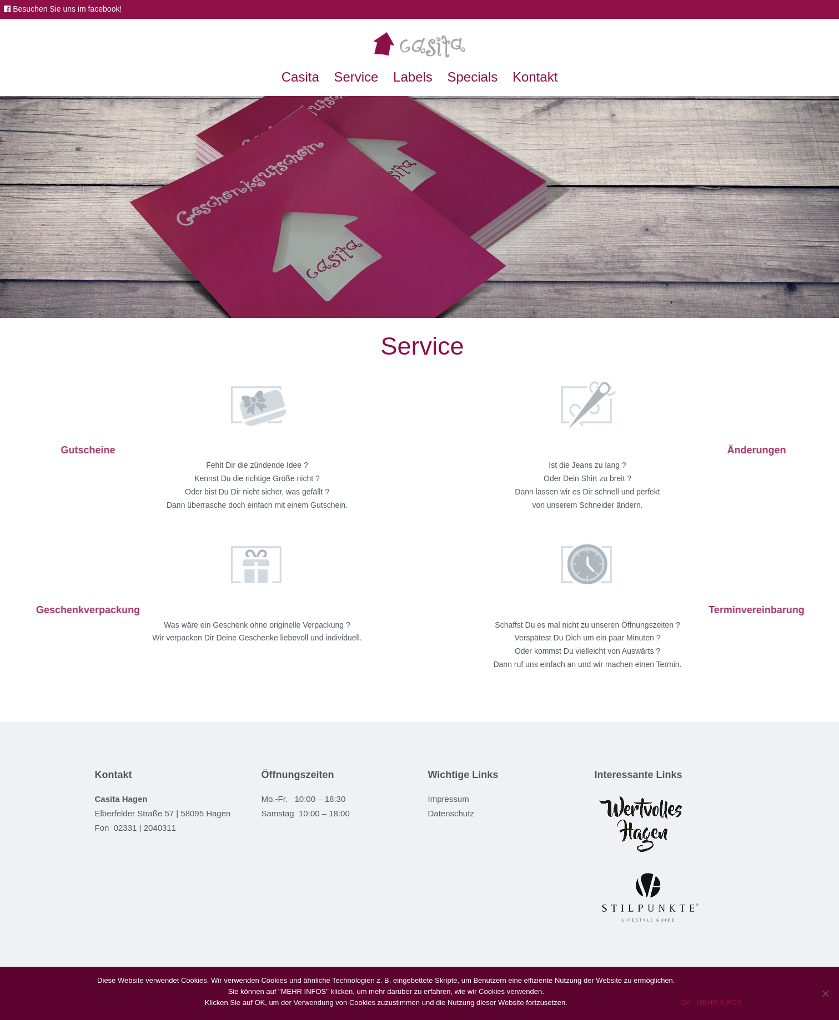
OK (685, 1002)
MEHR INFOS (719, 1002)
